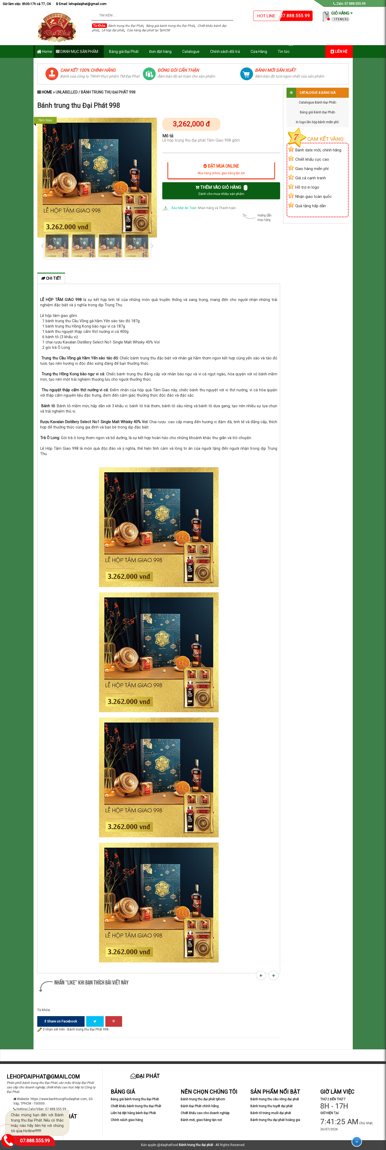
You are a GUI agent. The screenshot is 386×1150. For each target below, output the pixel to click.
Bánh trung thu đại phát (196, 1145)
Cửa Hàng (259, 51)
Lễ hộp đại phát (113, 30)
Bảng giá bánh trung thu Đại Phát (170, 26)
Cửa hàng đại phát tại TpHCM (148, 30)
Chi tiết (51, 278)
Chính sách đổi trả (225, 51)
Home (44, 51)
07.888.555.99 (35, 1140)
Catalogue (191, 51)
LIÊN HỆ (339, 51)
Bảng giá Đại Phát (124, 51)
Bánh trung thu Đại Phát (125, 26)
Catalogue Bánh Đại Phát (318, 102)
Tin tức (286, 49)
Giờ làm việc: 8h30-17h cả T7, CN (27, 4)
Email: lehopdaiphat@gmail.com (81, 4)
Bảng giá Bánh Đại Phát (317, 112)
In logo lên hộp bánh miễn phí (317, 122)
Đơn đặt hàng (160, 51)
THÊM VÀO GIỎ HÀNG (221, 190)
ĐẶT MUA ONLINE (221, 170)
